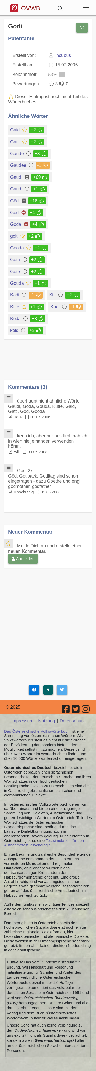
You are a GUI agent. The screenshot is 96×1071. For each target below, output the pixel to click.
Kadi (15, 295)
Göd (14, 200)
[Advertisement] (48, 363)
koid (14, 330)
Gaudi (16, 177)
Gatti (15, 141)
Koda (16, 318)
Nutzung (46, 720)
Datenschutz (72, 720)
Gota (16, 259)
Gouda (17, 283)
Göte (16, 271)
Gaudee (18, 165)
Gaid (15, 129)
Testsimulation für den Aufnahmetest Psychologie (44, 842)
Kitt (53, 295)
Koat (55, 306)
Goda (16, 224)
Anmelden (23, 559)
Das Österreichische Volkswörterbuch (37, 731)
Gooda (17, 247)
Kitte (15, 306)
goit (14, 236)
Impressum (22, 720)
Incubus (63, 55)
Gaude (17, 153)
